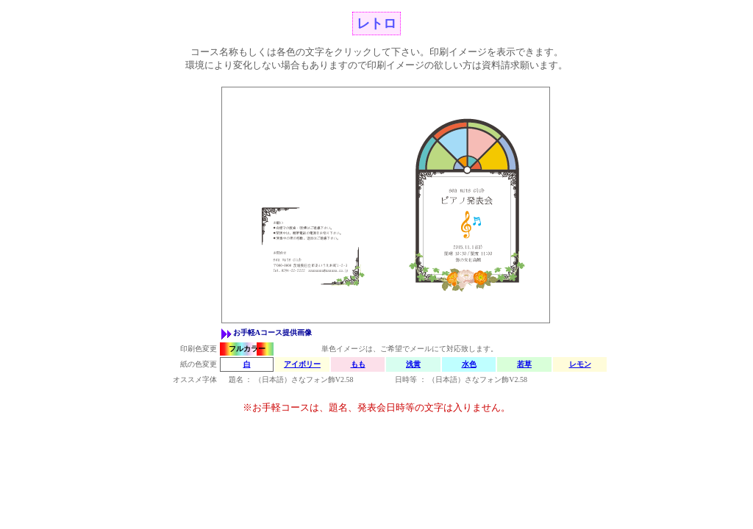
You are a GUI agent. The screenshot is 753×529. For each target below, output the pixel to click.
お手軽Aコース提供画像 (272, 332)
